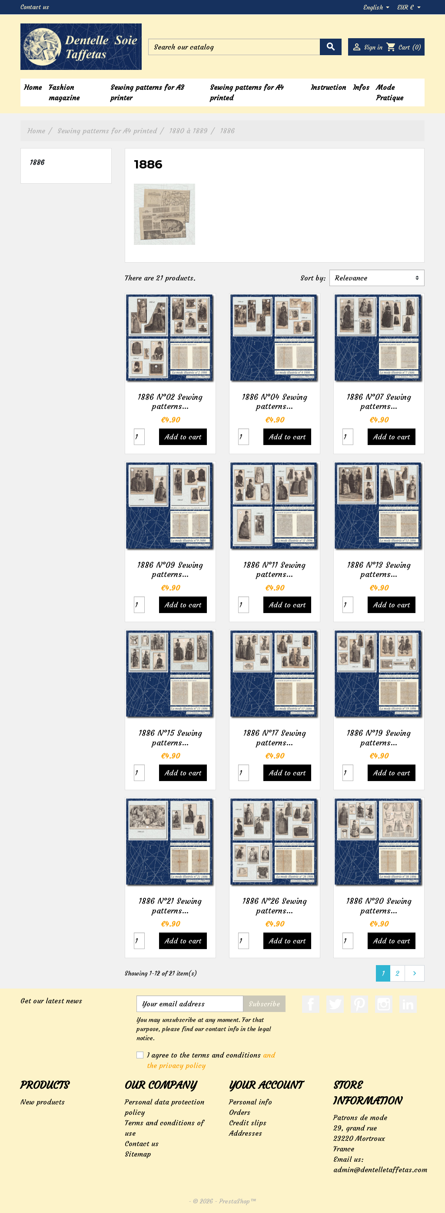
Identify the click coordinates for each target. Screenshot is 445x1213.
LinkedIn (408, 1004)
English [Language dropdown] (374, 7)
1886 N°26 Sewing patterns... (274, 906)
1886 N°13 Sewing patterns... (379, 570)
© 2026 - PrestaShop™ (224, 1201)
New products (42, 1102)
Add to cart (183, 436)
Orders (239, 1112)
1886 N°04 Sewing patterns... (274, 402)
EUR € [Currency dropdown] (406, 7)
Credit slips (247, 1122)
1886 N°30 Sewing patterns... (379, 906)
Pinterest (359, 1004)
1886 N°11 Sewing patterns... (274, 570)
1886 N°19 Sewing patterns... (379, 738)
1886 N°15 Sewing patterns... (170, 738)
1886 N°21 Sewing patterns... (170, 906)
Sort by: (313, 278)
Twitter (335, 1004)
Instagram (383, 1004)
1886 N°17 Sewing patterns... (274, 738)
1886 (37, 162)
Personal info (250, 1102)
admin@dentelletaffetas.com (380, 1169)
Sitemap (138, 1154)
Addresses (245, 1133)
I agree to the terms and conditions (211, 1060)
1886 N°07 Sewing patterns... (379, 402)
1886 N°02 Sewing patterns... (170, 402)
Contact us (34, 7)
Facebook (310, 1004)
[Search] (245, 47)
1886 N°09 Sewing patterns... (170, 570)
